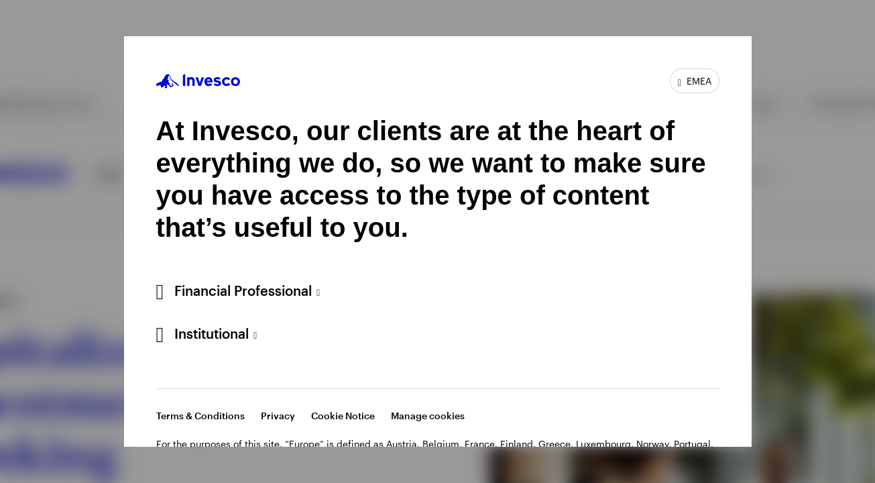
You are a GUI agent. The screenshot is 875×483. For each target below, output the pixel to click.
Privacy (278, 415)
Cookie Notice (343, 415)
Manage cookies (428, 416)
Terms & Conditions (200, 415)
